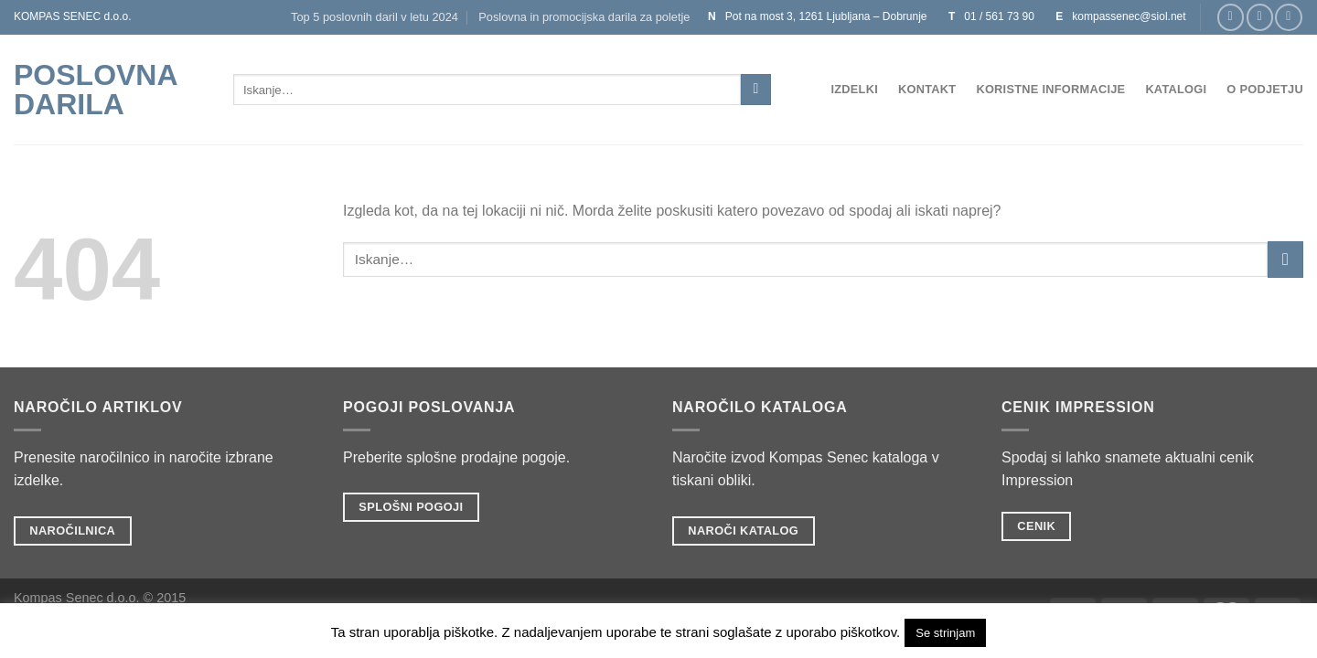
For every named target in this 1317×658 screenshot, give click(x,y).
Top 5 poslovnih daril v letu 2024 (374, 17)
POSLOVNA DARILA (95, 89)
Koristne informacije (1050, 89)
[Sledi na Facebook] (1230, 17)
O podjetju (1264, 89)
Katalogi (1175, 89)
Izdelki (854, 89)
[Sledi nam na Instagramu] (1260, 17)
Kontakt (927, 89)
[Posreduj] (756, 89)
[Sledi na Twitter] (1288, 17)
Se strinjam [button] (945, 633)
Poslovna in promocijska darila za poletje (584, 17)
